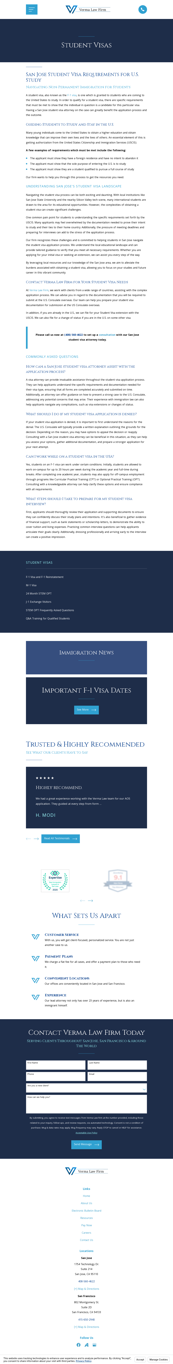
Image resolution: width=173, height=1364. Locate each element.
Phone (30, 1076)
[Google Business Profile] (94, 1347)
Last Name (94, 1064)
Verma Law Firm (39, 290)
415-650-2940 (86, 1322)
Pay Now (86, 1227)
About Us (86, 1205)
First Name (32, 1064)
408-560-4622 (86, 1283)
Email (91, 1076)
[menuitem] (86, 577)
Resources (86, 1220)
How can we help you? (38, 1099)
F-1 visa (71, 95)
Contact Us (86, 1242)
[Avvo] (86, 1347)
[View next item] (36, 840)
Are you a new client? (38, 1087)
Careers (86, 1235)
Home (86, 1198)
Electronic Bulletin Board (86, 1212)
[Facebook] (78, 1347)
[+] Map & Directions (86, 1291)
